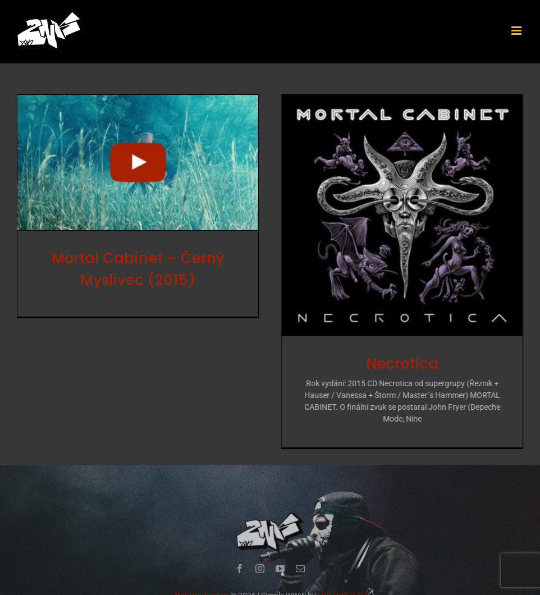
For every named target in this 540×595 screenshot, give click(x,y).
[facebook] (239, 560)
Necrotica (395, 364)
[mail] (300, 560)
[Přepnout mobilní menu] (517, 30)
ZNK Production (200, 587)
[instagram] (259, 560)
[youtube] (280, 560)
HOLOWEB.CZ (342, 587)
